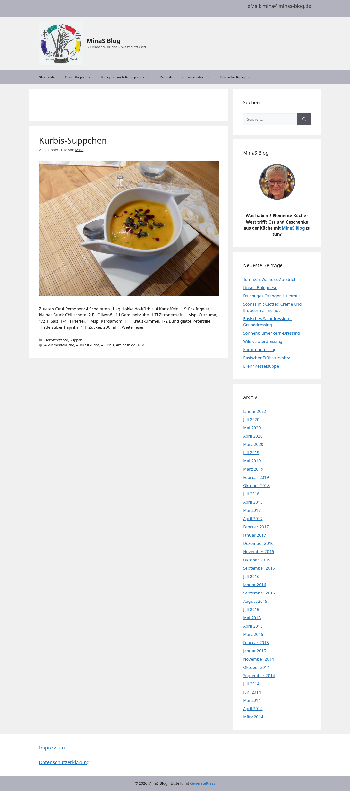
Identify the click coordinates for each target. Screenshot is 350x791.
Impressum (52, 747)
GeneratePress (202, 783)
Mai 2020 (252, 427)
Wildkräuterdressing (262, 341)
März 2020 (253, 444)
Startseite (47, 77)
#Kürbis (107, 345)
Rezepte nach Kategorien (128, 77)
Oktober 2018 (256, 485)
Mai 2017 (252, 510)
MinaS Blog (103, 40)
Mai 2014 (252, 700)
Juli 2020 (251, 419)
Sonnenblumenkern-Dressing (271, 333)
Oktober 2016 (256, 560)
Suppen (76, 340)
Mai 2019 (252, 461)
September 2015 (259, 593)
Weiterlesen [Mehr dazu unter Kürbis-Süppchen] (133, 327)
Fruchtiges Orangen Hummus (272, 296)
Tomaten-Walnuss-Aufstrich (269, 279)
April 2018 (252, 502)
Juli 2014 (251, 684)
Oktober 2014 (256, 667)
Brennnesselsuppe (261, 366)
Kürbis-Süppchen (73, 140)
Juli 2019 (251, 452)
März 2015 (253, 634)
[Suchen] (304, 119)
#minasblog (126, 345)
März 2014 (253, 717)
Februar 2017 (256, 527)
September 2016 (259, 568)
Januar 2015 (254, 650)
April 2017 (252, 518)
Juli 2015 (251, 609)
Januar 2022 (254, 411)
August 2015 (255, 601)
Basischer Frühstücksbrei (267, 358)
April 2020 (252, 436)
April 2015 (252, 626)
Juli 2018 (251, 494)
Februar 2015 (256, 642)
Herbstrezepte (56, 340)
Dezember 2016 (258, 543)
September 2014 (259, 675)
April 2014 (252, 708)
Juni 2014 (252, 692)
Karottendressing (260, 349)
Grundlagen (80, 77)
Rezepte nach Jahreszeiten (187, 77)
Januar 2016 (254, 584)
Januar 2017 (254, 535)
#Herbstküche (87, 345)
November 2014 (258, 659)
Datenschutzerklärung (64, 762)
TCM (141, 345)
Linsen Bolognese (260, 287)
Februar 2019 (256, 477)
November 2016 (258, 551)
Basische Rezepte (240, 77)
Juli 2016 (251, 576)
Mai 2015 (252, 617)
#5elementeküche (59, 345)
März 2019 (253, 469)
